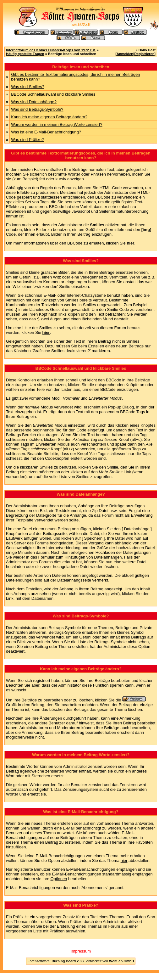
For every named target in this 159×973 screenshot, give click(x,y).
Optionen (59, 878)
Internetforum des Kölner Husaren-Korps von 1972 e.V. (51, 50)
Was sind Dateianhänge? (34, 101)
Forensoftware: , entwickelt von (81, 961)
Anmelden (125, 54)
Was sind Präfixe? (27, 139)
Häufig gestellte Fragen (25, 54)
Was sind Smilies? (27, 86)
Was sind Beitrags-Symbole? (37, 109)
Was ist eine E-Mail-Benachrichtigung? (46, 132)
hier (124, 860)
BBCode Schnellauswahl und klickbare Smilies (53, 94)
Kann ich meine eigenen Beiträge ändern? (49, 117)
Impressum (81, 951)
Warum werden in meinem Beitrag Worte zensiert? (56, 124)
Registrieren (144, 54)
